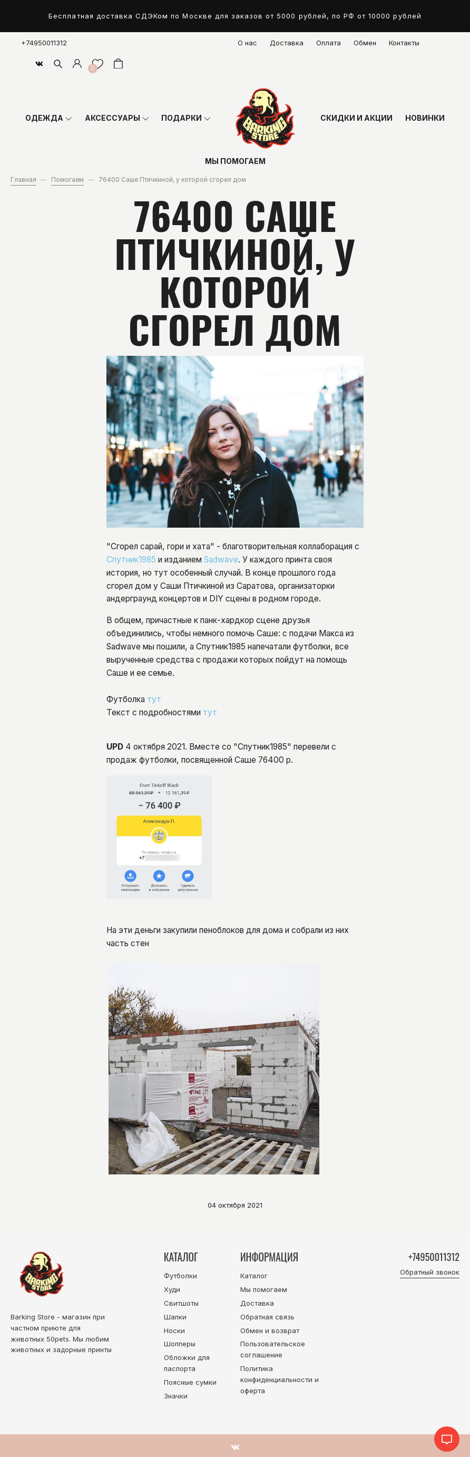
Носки (174, 1330)
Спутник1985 (131, 560)
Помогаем (67, 179)
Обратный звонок (429, 1272)
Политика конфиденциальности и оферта (279, 1379)
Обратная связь (267, 1317)
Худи (172, 1289)
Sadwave (221, 560)
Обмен (365, 42)
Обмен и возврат (269, 1330)
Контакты (404, 42)
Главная (23, 179)
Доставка (286, 42)
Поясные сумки (190, 1382)
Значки (176, 1396)
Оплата (328, 42)
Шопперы (179, 1343)
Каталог (254, 1275)
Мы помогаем (263, 1289)
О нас (247, 42)
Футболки (180, 1275)
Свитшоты (181, 1303)
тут (154, 699)
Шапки (175, 1317)
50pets (57, 1339)
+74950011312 (44, 42)
